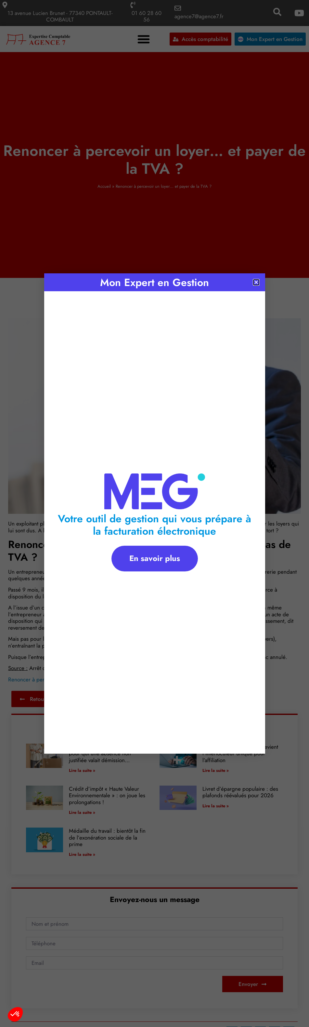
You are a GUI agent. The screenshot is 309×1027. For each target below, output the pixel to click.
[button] (15, 1014)
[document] (154, 513)
